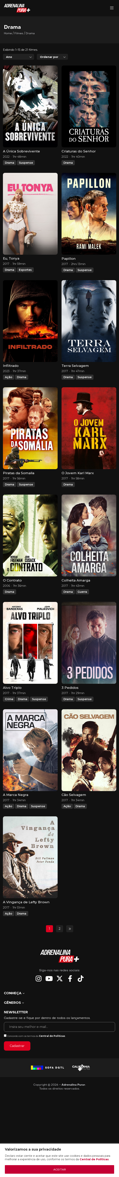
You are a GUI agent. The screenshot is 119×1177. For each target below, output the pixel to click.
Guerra (82, 609)
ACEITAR (59, 1169)
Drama (9, 180)
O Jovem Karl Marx (78, 491)
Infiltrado (11, 383)
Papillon (69, 276)
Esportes (25, 287)
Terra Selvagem (75, 383)
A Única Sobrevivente (21, 169)
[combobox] (18, 74)
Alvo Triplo (12, 705)
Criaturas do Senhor (79, 169)
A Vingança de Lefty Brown (26, 920)
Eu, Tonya (11, 276)
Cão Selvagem (74, 812)
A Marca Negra (15, 812)
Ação (8, 395)
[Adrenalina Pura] (111, 8)
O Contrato (12, 598)
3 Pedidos (70, 705)
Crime (9, 716)
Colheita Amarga (76, 598)
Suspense (26, 180)
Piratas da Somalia (18, 491)
